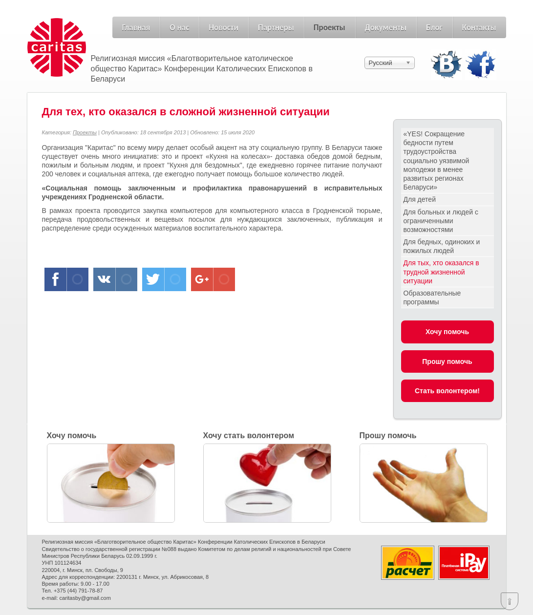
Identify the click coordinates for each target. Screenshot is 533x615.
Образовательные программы (432, 297)
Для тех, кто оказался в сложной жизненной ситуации (186, 112)
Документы (386, 27)
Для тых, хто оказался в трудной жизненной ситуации (441, 271)
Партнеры (276, 27)
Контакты (479, 27)
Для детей (420, 199)
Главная (136, 27)
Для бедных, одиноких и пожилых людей (442, 246)
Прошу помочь (447, 361)
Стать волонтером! (447, 391)
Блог (434, 27)
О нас (179, 27)
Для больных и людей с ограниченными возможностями (441, 220)
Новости (223, 27)
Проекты (329, 27)
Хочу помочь (447, 332)
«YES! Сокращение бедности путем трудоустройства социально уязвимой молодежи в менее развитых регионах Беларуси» (436, 160)
